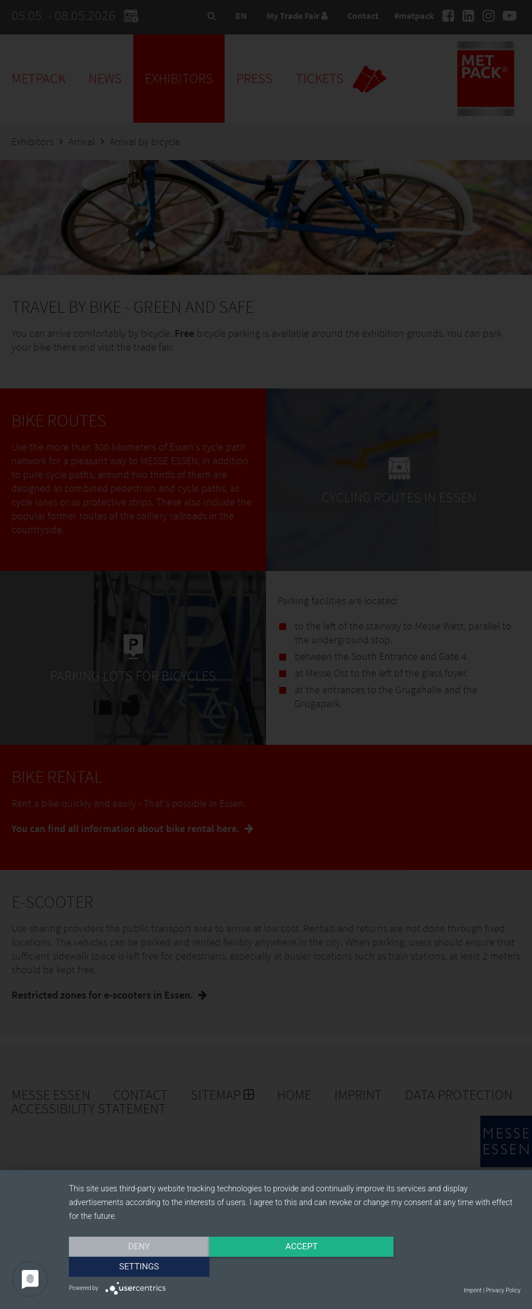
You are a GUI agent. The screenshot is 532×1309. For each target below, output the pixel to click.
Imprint (472, 1290)
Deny (137, 1267)
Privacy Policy (503, 1290)
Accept (295, 1267)
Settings (453, 1267)
